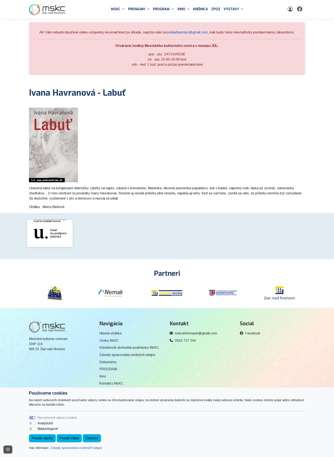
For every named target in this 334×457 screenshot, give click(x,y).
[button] (124, 9)
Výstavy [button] (231, 9)
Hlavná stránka (110, 333)
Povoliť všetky (42, 438)
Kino (102, 376)
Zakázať (91, 438)
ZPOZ (215, 9)
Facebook (252, 333)
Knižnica (200, 9)
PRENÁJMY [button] (136, 9)
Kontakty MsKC (111, 383)
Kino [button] (181, 9)
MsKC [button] (115, 9)
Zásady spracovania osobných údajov (76, 448)
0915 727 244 (185, 340)
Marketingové (47, 429)
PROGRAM (108, 369)
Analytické (45, 423)
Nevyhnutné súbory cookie (57, 417)
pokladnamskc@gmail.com (187, 32)
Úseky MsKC (109, 340)
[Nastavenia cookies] (7, 449)
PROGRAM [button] (161, 9)
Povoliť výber (69, 438)
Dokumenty (108, 362)
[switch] (32, 423)
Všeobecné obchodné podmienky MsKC (129, 347)
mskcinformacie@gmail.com (196, 333)
